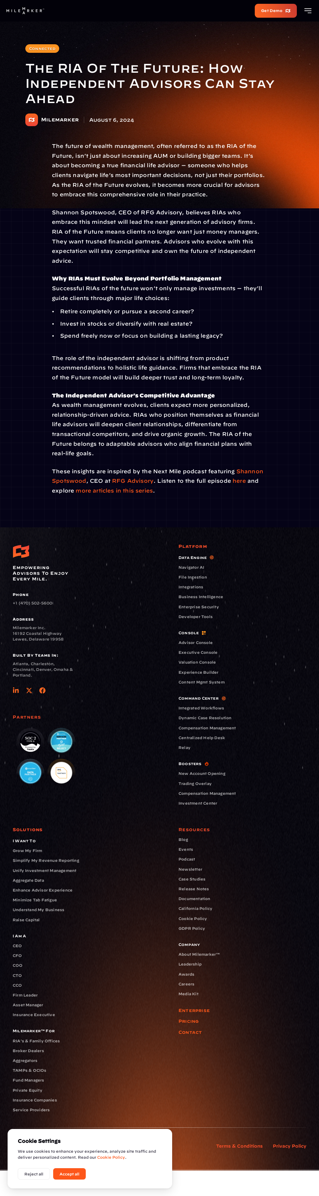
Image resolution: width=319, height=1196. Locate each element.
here (239, 481)
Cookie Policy (111, 1157)
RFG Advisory (132, 481)
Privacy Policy (289, 1146)
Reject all (33, 1174)
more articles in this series (113, 491)
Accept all (69, 1174)
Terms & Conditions (239, 1146)
